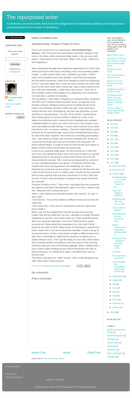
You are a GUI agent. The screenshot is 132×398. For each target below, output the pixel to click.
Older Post (93, 352)
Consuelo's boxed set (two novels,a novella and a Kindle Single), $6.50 (116, 62)
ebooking (111, 346)
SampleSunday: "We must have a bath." (119, 201)
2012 (112, 159)
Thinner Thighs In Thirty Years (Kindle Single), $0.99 (115, 110)
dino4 (74, 387)
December (117, 166)
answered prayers (115, 335)
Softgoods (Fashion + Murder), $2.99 (116, 90)
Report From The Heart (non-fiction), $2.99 (115, 83)
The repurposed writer (32, 17)
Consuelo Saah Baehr (15, 98)
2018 (112, 135)
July (114, 284)
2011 (112, 162)
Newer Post (39, 352)
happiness (111, 350)
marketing (111, 357)
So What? (116, 252)
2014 (112, 151)
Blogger (92, 387)
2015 (112, 147)
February (116, 303)
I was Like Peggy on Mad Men (117, 192)
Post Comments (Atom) (54, 358)
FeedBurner (15, 72)
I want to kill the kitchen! (119, 209)
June (114, 288)
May (114, 292)
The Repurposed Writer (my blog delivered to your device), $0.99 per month (115, 100)
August (115, 280)
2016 (112, 143)
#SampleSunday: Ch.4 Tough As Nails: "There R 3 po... (119, 182)
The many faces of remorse (119, 257)
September (117, 276)
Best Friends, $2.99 (115, 55)
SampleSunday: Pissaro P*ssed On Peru (119, 217)
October (116, 174)
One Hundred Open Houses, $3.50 (115, 76)
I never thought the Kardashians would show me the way (118, 267)
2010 (112, 312)
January (116, 307)
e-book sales (112, 343)
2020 (112, 128)
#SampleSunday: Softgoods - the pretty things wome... (119, 243)
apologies (111, 339)
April (114, 296)
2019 (112, 132)
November (117, 170)
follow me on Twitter (55, 380)
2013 (112, 155)
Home (66, 352)
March (115, 299)
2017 (112, 139)
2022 (112, 124)
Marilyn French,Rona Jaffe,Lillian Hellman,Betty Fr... (119, 230)
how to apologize (114, 353)
